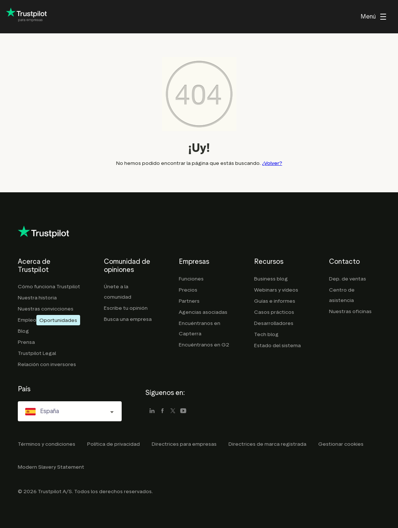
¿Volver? (272, 163)
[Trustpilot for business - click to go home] (26, 16)
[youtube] (183, 411)
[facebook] (162, 411)
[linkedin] (152, 411)
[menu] (373, 17)
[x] (173, 411)
